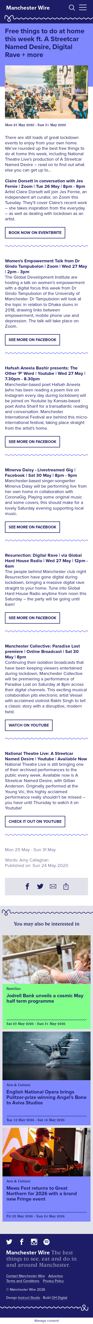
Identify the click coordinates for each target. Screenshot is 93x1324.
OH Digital (59, 1298)
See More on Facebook (32, 339)
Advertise (55, 1276)
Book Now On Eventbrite (35, 232)
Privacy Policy (53, 1281)
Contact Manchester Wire (25, 1276)
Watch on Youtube (29, 725)
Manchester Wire (28, 7)
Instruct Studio (29, 1298)
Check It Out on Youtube (35, 821)
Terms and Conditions (22, 1281)
